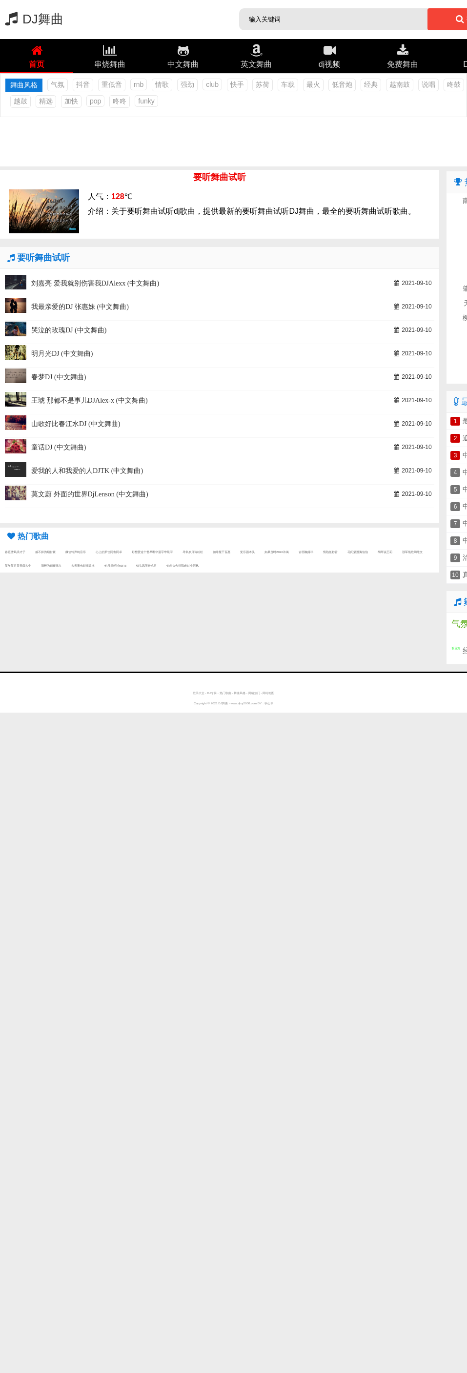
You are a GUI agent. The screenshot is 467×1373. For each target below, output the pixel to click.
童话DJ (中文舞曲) (58, 447)
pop (95, 101)
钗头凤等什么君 (146, 565)
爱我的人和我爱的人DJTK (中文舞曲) (87, 470)
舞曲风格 (239, 693)
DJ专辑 (212, 693)
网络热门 (254, 693)
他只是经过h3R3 (115, 565)
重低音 (112, 84)
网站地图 (268, 693)
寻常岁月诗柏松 (193, 551)
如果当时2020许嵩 (276, 551)
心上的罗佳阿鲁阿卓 (109, 551)
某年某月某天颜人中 (18, 565)
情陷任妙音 (330, 551)
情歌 (162, 84)
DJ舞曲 (31, 19)
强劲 (187, 84)
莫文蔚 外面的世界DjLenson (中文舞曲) (89, 494)
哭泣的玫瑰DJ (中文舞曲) (68, 330)
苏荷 (262, 84)
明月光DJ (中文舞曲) (62, 353)
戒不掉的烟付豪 (45, 551)
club (212, 84)
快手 (237, 84)
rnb (138, 84)
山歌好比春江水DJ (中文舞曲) (75, 424)
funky (146, 101)
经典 (371, 84)
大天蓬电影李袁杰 (83, 565)
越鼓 (20, 101)
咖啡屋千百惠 (221, 551)
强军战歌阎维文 (412, 551)
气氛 (57, 84)
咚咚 (119, 101)
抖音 (83, 84)
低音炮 (342, 84)
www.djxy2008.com (244, 703)
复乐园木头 (247, 551)
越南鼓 (399, 84)
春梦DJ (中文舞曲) (58, 377)
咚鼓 (454, 84)
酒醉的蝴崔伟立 (51, 565)
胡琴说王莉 (385, 551)
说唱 (428, 84)
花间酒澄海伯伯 (357, 551)
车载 (288, 84)
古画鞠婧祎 (306, 551)
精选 (46, 101)
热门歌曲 (225, 693)
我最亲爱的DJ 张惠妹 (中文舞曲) (80, 306)
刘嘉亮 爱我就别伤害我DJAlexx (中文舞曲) (95, 283)
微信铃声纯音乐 (75, 551)
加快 (71, 101)
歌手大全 (198, 693)
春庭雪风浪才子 (15, 551)
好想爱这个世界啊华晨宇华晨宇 (152, 551)
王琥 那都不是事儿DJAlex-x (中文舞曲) (89, 400)
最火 (313, 84)
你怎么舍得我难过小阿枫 (182, 565)
